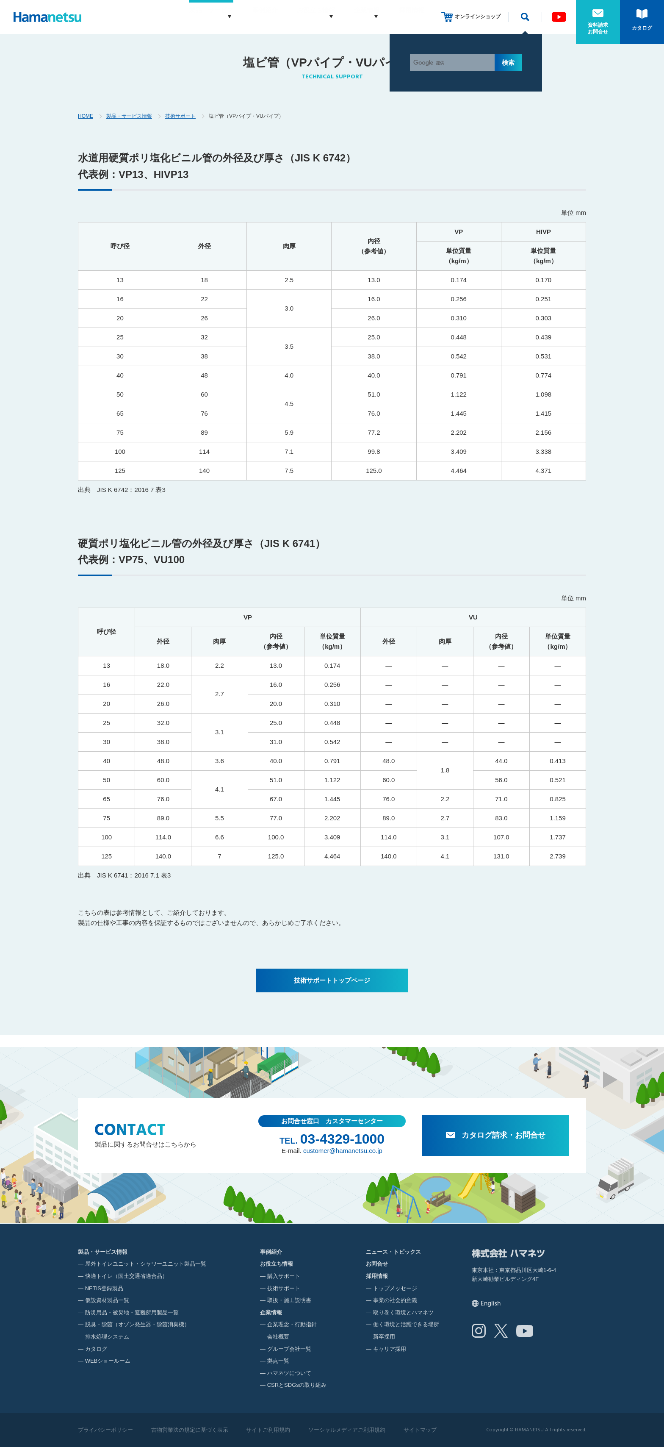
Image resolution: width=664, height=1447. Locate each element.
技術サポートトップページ (332, 980)
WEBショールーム (108, 1361)
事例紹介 (249, 16)
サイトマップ (420, 1430)
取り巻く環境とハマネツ (403, 1312)
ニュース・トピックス (393, 1252)
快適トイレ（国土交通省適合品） (126, 1276)
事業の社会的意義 (395, 1300)
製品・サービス (186, 16)
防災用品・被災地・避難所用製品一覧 (132, 1312)
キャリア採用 (389, 1349)
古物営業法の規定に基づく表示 (189, 1430)
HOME (85, 116)
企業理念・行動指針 (292, 1324)
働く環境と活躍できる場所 (406, 1324)
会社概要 (278, 1336)
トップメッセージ (395, 1288)
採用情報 (411, 16)
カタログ (642, 28)
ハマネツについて (289, 1373)
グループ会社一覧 (289, 1349)
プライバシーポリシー (105, 1430)
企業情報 (358, 16)
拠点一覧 (278, 1361)
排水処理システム (107, 1336)
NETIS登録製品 (104, 1288)
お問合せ (377, 1264)
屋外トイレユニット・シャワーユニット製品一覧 (145, 1264)
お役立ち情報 (300, 16)
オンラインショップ (478, 16)
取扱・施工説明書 (289, 1300)
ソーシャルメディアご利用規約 (346, 1430)
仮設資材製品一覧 (107, 1300)
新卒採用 (384, 1336)
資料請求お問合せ (598, 28)
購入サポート (283, 1276)
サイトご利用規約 (268, 1430)
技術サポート (180, 116)
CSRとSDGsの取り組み (296, 1385)
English (491, 1304)
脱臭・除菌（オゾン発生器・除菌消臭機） (137, 1324)
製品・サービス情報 (129, 116)
